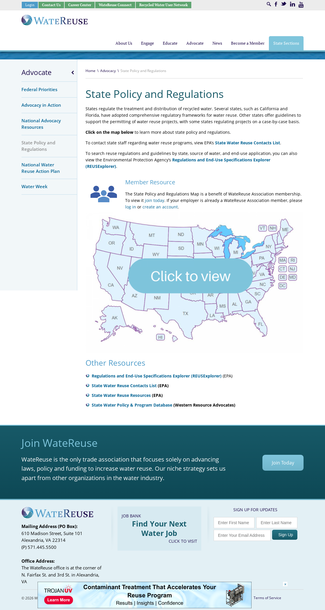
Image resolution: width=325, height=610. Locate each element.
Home (91, 70)
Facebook (276, 4)
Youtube (301, 5)
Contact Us (51, 5)
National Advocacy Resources (41, 124)
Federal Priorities (39, 89)
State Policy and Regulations (38, 146)
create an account (160, 207)
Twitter (284, 4)
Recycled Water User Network (163, 5)
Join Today (283, 462)
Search (269, 4)
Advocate (36, 72)
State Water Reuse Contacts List (247, 143)
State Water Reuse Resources (121, 395)
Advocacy (108, 70)
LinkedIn (292, 4)
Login (29, 5)
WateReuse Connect (115, 5)
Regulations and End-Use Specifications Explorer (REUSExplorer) (157, 376)
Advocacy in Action (41, 105)
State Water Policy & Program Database (132, 405)
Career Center (79, 5)
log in (130, 207)
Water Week (34, 186)
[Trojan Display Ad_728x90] (145, 606)
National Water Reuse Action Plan (40, 168)
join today (154, 200)
